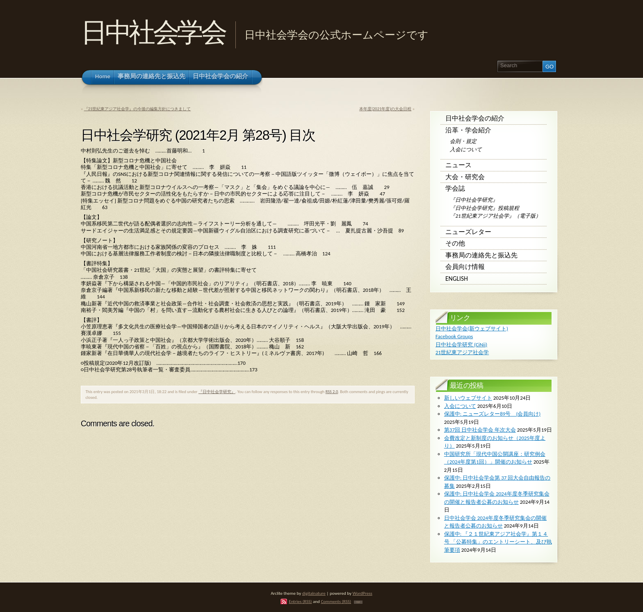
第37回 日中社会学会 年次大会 (480, 430)
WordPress (362, 593)
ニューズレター (468, 232)
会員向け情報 (465, 267)
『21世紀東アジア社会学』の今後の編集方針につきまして (137, 108)
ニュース (458, 165)
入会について (466, 149)
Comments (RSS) (336, 601)
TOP (358, 602)
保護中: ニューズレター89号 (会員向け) (492, 414)
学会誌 (455, 188)
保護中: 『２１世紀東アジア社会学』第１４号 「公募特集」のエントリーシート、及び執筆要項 (498, 542)
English (456, 278)
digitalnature (314, 593)
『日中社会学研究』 (216, 391)
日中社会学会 (153, 32)
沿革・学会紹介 (468, 130)
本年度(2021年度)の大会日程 (385, 108)
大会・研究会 (465, 177)
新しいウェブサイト (468, 398)
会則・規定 (463, 141)
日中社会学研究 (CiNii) (461, 344)
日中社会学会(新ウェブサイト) (472, 328)
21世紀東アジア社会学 (462, 352)
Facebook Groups (454, 336)
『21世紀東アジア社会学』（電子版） (495, 216)
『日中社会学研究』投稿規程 (484, 208)
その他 (455, 243)
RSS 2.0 (332, 391)
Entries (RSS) (300, 601)
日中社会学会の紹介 (474, 118)
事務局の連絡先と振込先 (481, 255)
